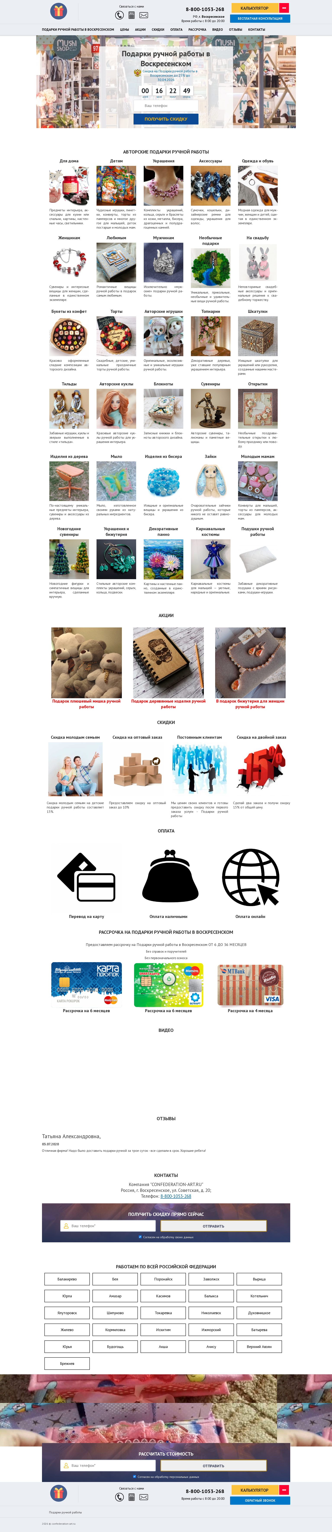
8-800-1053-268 (205, 9)
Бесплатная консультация (260, 18)
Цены (124, 30)
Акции (140, 30)
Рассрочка (197, 30)
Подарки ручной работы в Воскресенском (78, 30)
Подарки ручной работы (65, 1512)
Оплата (176, 30)
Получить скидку (166, 119)
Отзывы (235, 30)
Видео (217, 30)
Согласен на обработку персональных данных (168, 1477)
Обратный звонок (260, 1500)
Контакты (256, 30)
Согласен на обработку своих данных (167, 1237)
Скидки (158, 30)
